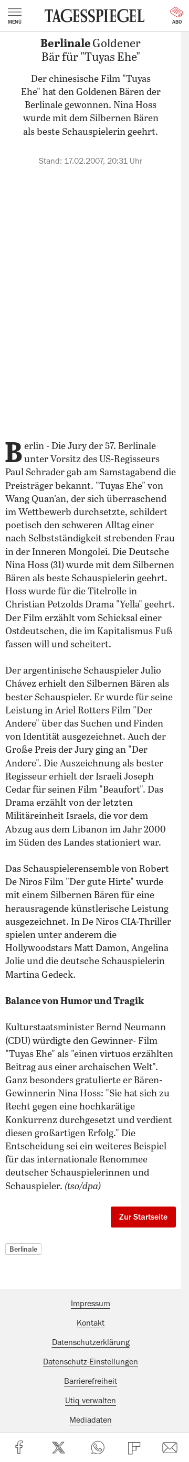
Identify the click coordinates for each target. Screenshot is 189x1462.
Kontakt (90, 1323)
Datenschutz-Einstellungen (90, 1362)
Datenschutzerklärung (91, 1342)
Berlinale (23, 1249)
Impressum (90, 1303)
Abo (177, 16)
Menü (15, 16)
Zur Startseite (143, 1217)
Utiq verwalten (90, 1400)
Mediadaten (90, 1420)
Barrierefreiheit (90, 1381)
